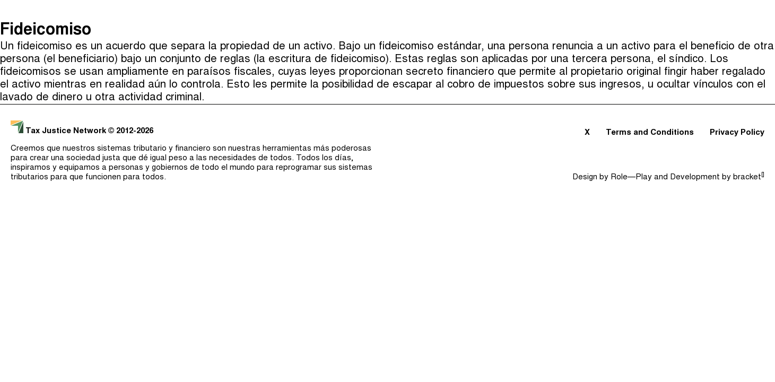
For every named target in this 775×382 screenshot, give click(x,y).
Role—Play (631, 177)
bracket (748, 177)
